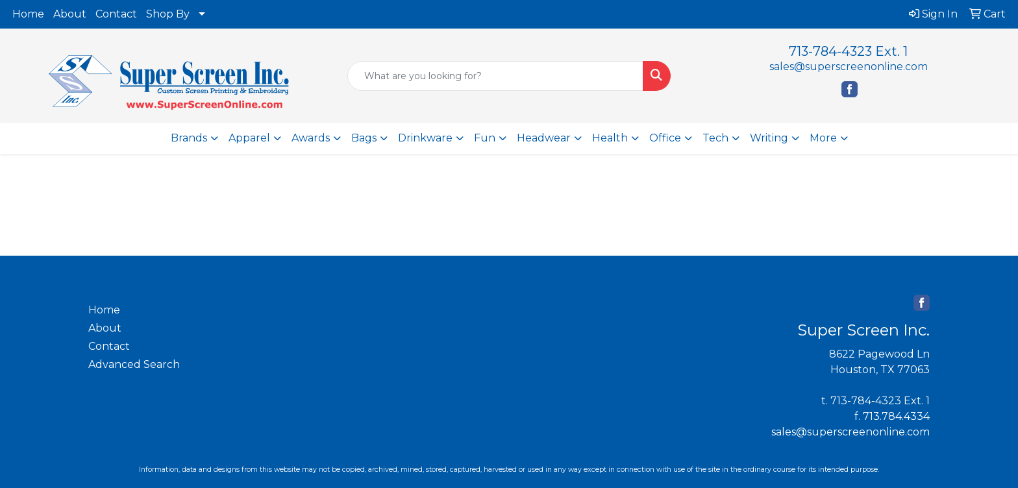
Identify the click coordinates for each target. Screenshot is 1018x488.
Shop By (168, 14)
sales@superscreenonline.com (848, 66)
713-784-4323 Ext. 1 (848, 51)
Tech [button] (715, 138)
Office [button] (665, 138)
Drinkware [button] (425, 138)
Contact (116, 14)
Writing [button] (769, 138)
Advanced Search (134, 364)
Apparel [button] (249, 138)
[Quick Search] (495, 76)
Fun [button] (484, 138)
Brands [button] (189, 138)
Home (28, 14)
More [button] (823, 138)
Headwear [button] (544, 138)
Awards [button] (311, 138)
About (69, 14)
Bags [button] (364, 138)
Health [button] (610, 138)
